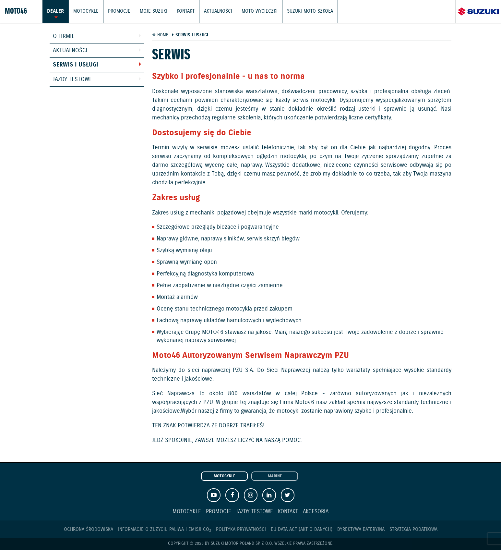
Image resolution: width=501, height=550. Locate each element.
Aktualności (218, 11)
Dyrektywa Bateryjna (361, 529)
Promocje (119, 11)
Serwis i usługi (75, 65)
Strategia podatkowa (413, 529)
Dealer (55, 11)
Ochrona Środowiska (88, 529)
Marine (275, 476)
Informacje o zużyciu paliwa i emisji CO (164, 529)
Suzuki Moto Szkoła (310, 11)
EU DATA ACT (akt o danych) (301, 529)
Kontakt (186, 11)
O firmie (64, 36)
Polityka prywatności (241, 529)
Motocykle (86, 11)
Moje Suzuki (153, 11)
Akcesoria (315, 512)
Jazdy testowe (72, 79)
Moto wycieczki (260, 11)
